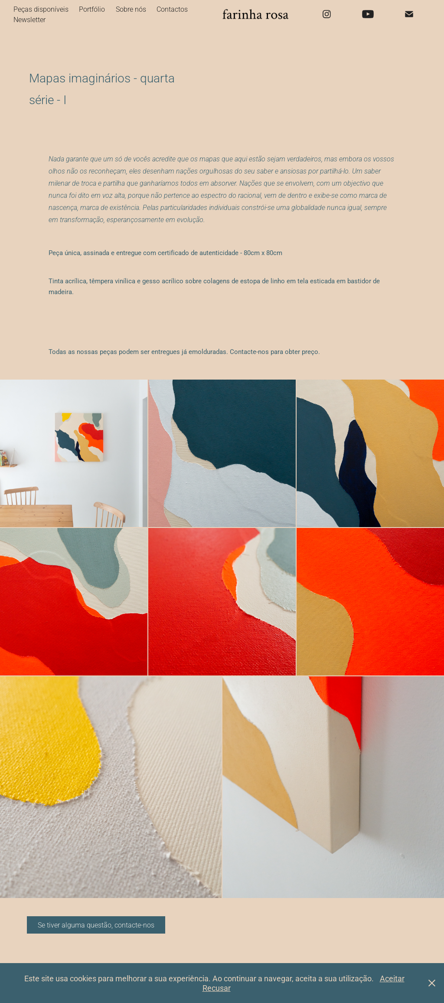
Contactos (172, 8)
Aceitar (392, 978)
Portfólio (92, 8)
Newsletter (29, 19)
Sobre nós (131, 8)
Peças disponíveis (41, 8)
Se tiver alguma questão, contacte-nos (96, 924)
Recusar (216, 988)
